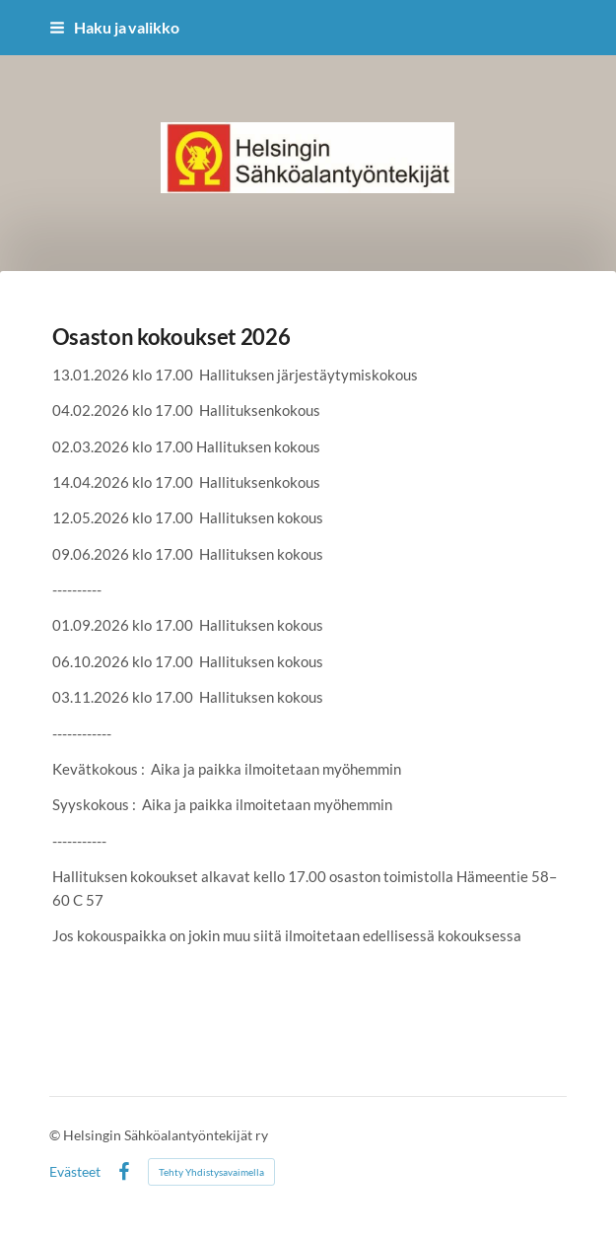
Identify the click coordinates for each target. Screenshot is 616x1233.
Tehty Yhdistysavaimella (211, 1172)
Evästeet (75, 1172)
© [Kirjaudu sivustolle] (56, 1135)
